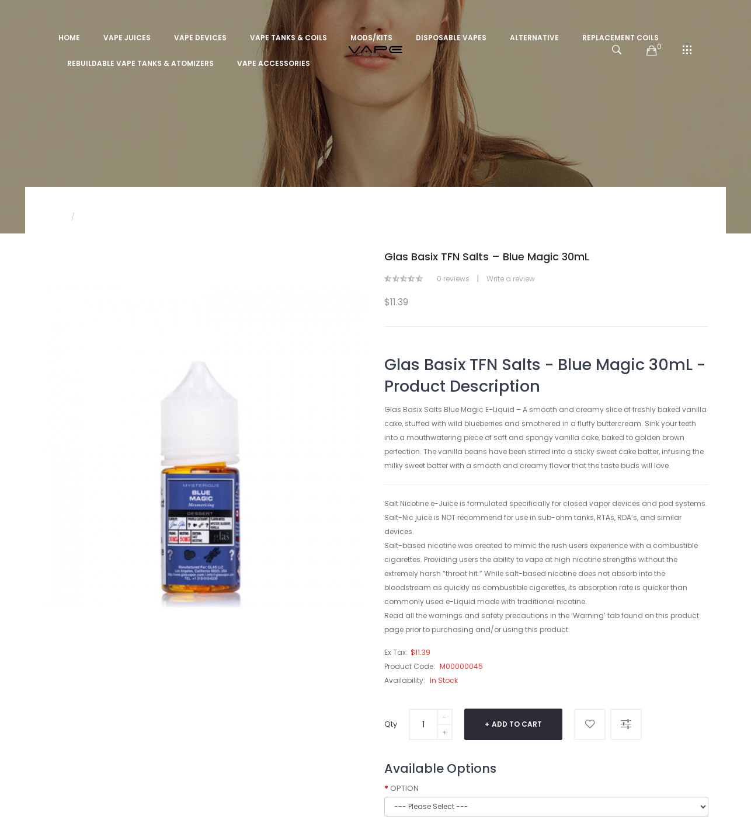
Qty (390, 724)
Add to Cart (517, 724)
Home (53, 217)
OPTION (404, 788)
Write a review (510, 279)
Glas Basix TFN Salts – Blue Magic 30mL (152, 217)
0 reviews (453, 279)
